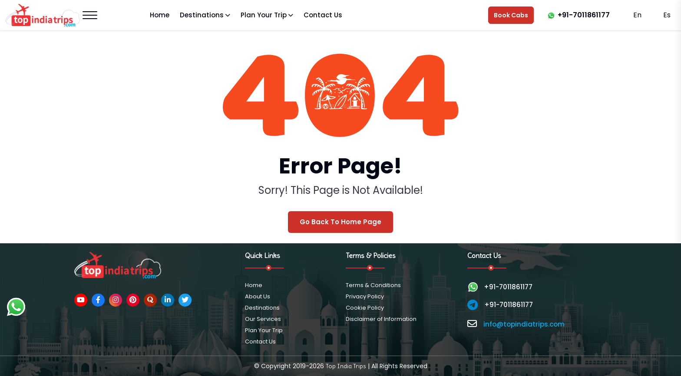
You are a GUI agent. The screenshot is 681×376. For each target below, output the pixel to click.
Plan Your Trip (264, 15)
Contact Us (323, 15)
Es (666, 15)
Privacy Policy (365, 296)
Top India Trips (346, 366)
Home (159, 15)
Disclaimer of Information (381, 319)
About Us (257, 296)
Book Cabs (511, 15)
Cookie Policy (365, 308)
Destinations (202, 15)
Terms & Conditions (373, 285)
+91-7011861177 (584, 15)
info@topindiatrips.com (524, 324)
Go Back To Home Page (340, 221)
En (637, 15)
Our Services (263, 319)
